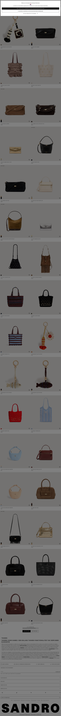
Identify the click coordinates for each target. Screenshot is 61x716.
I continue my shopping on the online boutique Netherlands (30, 11)
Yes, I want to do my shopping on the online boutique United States (30, 8)
